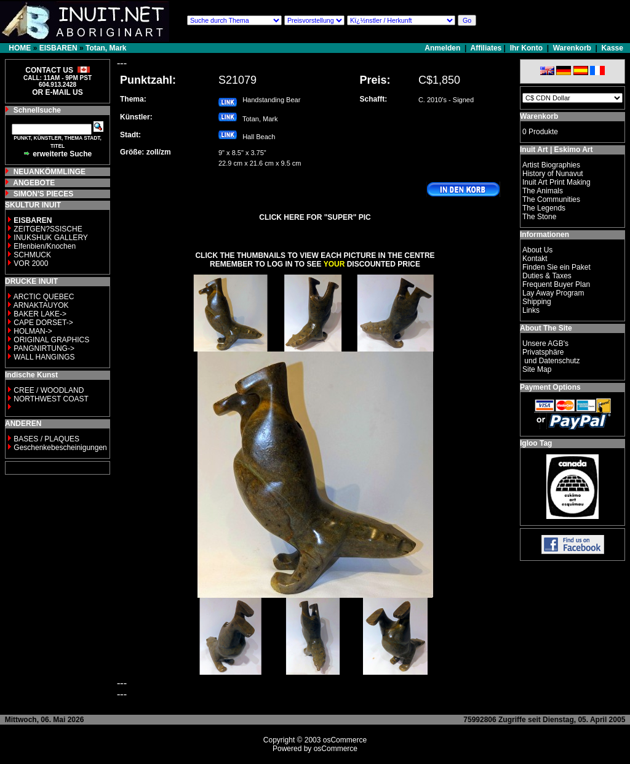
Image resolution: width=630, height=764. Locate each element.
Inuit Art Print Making (556, 182)
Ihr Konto (526, 48)
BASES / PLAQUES (46, 439)
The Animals (542, 191)
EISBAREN (58, 48)
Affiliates (486, 48)
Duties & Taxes (547, 275)
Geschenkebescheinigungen (60, 447)
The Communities (551, 199)
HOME (20, 48)
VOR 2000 (31, 263)
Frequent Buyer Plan (556, 284)
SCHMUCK (32, 255)
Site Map (536, 369)
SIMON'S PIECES (44, 194)
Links (531, 310)
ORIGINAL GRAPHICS (51, 340)
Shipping (536, 301)
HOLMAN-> (33, 331)
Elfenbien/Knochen (45, 246)
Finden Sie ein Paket (556, 267)
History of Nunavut (552, 173)
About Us (537, 250)
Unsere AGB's (545, 343)
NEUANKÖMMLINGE (50, 171)
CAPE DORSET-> (43, 322)
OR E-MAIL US (57, 92)
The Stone (539, 216)
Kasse (612, 48)
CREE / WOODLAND (48, 390)
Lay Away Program (553, 293)
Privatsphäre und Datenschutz (551, 356)
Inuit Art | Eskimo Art (556, 149)
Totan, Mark (106, 48)
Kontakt (535, 258)
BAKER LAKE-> (40, 314)
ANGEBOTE (34, 183)
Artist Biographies (551, 165)
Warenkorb (572, 48)
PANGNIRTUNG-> (44, 348)
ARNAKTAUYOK (41, 305)
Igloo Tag (536, 443)
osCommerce (345, 740)
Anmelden (443, 48)
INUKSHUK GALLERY (51, 237)
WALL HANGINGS (44, 357)
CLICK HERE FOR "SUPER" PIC (314, 217)
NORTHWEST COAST (50, 399)
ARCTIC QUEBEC (44, 296)
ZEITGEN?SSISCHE (48, 229)
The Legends (543, 208)
